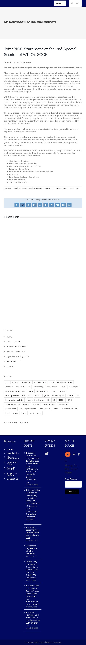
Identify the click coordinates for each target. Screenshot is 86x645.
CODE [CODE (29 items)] (63, 387)
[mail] (66, 461)
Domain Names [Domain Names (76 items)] (43, 391)
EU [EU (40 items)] (54, 391)
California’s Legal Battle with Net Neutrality (31, 549)
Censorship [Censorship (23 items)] (39, 387)
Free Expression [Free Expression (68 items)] (12, 395)
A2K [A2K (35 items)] (7, 382)
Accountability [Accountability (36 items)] (40, 382)
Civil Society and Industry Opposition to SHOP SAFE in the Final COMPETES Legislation (32, 569)
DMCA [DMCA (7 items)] (30, 391)
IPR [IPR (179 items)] (48, 400)
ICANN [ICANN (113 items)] (70, 395)
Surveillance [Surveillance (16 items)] (10, 409)
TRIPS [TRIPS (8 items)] (55, 409)
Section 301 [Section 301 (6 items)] (63, 404)
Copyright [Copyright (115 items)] (73, 387)
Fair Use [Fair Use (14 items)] (62, 391)
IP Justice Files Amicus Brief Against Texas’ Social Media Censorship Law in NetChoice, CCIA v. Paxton (32, 595)
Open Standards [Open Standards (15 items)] (12, 404)
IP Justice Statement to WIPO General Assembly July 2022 (32, 532)
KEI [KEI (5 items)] (54, 400)
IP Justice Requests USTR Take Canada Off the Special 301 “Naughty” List (33, 619)
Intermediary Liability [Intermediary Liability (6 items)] (14, 400)
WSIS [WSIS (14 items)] (32, 413)
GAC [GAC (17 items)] (30, 395)
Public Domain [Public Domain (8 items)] (49, 404)
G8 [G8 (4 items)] (23, 395)
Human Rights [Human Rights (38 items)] (58, 395)
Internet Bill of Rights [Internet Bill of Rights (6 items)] (35, 400)
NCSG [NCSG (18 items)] (60, 400)
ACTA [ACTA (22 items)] (51, 382)
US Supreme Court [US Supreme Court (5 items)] (69, 409)
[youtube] (74, 454)
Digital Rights (38, 188)
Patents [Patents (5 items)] (26, 404)
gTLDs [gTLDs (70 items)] (46, 395)
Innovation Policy (52, 188)
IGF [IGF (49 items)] (77, 395)
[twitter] (67, 454)
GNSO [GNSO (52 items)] (37, 395)
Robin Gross (11, 188)
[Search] (72, 3)
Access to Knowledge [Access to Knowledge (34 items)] (21, 382)
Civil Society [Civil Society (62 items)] (52, 387)
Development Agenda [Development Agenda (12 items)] (15, 391)
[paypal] (79, 454)
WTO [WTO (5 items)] (39, 413)
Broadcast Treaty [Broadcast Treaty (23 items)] (64, 382)
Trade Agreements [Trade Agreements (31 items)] (28, 409)
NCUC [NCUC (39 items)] (69, 400)
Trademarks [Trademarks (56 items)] (44, 409)
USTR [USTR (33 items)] (7, 413)
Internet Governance (69, 188)
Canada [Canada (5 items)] (9, 387)
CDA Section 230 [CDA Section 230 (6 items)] (23, 387)
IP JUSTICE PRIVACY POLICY (16, 422)
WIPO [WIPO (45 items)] (24, 413)
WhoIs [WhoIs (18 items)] (15, 413)
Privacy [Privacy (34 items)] (36, 404)
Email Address (71, 479)
